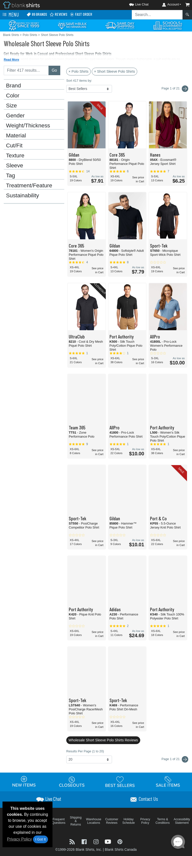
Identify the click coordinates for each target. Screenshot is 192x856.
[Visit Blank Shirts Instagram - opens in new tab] (96, 841)
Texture (15, 155)
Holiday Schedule (128, 821)
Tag (10, 175)
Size (11, 105)
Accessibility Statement (182, 821)
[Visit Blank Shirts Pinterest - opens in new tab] (119, 841)
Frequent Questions (59, 821)
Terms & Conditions (163, 821)
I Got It (40, 839)
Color (13, 95)
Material (16, 135)
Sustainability (22, 195)
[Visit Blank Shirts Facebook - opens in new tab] (85, 841)
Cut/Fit (14, 145)
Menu (10, 14)
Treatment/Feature (29, 185)
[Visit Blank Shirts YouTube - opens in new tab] (108, 841)
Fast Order (81, 14)
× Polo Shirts (78, 71)
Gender (15, 115)
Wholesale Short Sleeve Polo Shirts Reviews (103, 740)
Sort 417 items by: (79, 80)
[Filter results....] (26, 70)
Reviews (58, 14)
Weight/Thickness (28, 125)
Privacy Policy (19, 839)
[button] (134, 3)
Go (54, 70)
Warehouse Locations (93, 821)
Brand (13, 85)
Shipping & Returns (76, 821)
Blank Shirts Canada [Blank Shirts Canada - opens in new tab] (121, 850)
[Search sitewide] (157, 14)
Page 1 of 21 (175, 759)
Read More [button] (11, 59)
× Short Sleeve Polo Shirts (114, 71)
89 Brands (36, 14)
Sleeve (14, 165)
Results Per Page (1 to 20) (85, 751)
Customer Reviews (111, 821)
